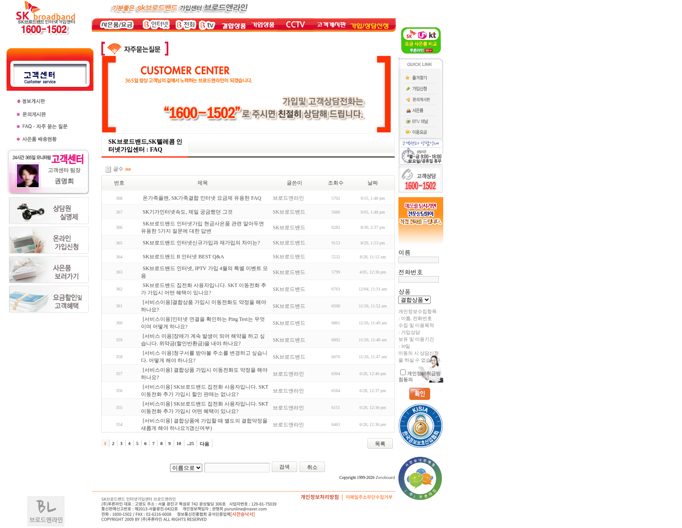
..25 (190, 443)
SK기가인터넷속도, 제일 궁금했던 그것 (188, 212)
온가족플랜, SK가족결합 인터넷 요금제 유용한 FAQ (202, 198)
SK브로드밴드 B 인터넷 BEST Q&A (183, 257)
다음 (204, 443)
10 (179, 443)
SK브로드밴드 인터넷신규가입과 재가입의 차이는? (201, 243)
